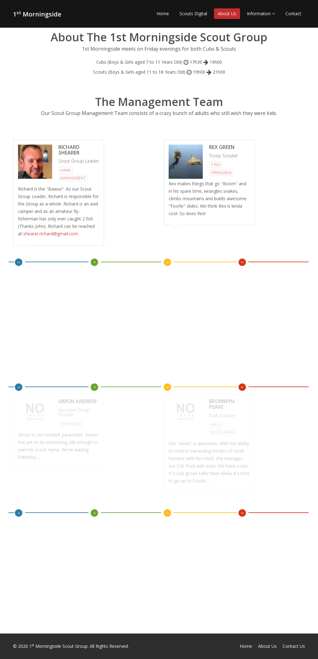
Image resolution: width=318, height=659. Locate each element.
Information (261, 13)
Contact (293, 13)
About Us (227, 13)
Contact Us (294, 646)
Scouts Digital (193, 13)
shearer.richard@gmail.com (50, 233)
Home (163, 13)
